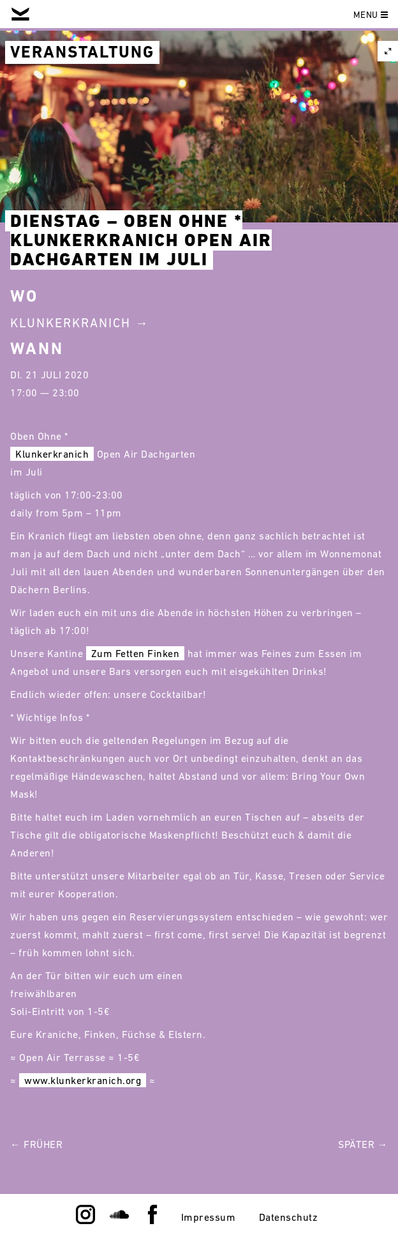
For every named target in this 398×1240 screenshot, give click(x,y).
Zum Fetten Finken (135, 653)
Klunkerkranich (52, 454)
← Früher (36, 1144)
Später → (363, 1144)
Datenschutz (288, 1217)
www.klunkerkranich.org (82, 1080)
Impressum (208, 1217)
